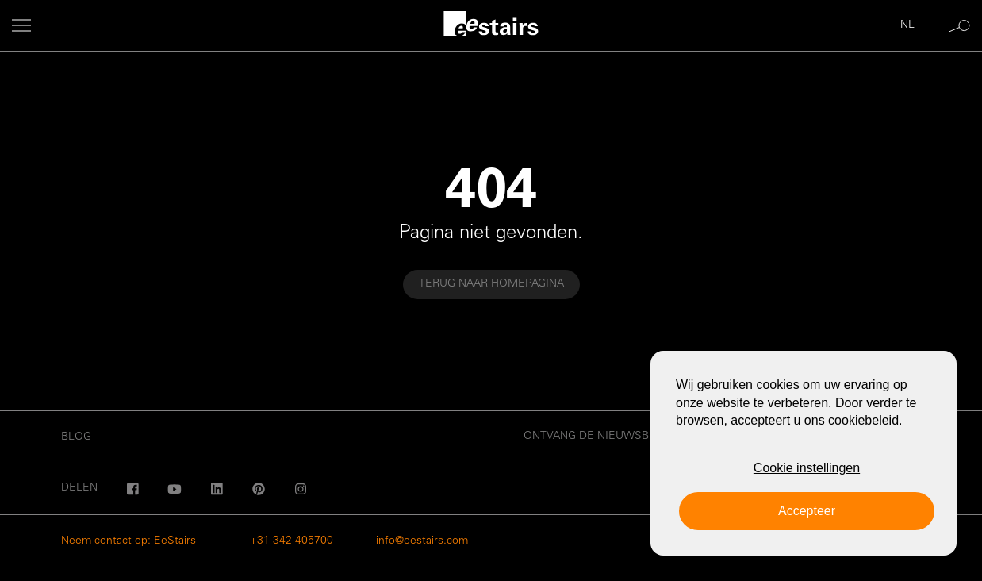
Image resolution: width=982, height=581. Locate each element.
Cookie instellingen (807, 468)
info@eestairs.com (422, 541)
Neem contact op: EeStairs (128, 541)
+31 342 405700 (291, 541)
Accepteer (806, 511)
